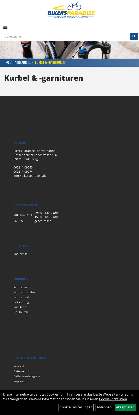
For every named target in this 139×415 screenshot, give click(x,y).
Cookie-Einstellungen (76, 407)
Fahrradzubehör (24, 292)
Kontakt (18, 366)
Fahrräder (20, 287)
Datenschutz (22, 371)
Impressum (21, 381)
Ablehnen (104, 407)
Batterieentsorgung (26, 376)
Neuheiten (20, 312)
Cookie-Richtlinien (113, 399)
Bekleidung (21, 302)
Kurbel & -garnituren (50, 62)
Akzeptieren (125, 407)
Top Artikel (20, 254)
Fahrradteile (22, 62)
